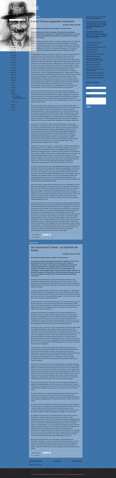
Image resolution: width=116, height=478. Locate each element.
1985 (12, 109)
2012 (12, 62)
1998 (12, 90)
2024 (12, 32)
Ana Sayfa (57, 461)
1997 (12, 92)
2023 (12, 35)
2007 (12, 75)
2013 (12, 60)
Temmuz (14, 94)
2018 (12, 47)
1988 (12, 107)
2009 (12, 70)
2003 (12, 85)
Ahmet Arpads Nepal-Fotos (93, 67)
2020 (12, 42)
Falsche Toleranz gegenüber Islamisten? (52, 21)
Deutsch (37, 237)
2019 (12, 45)
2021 (12, 40)
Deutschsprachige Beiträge (93, 56)
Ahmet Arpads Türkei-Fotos (93, 64)
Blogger (67, 474)
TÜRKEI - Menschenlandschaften (94, 73)
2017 (12, 50)
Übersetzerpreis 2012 (91, 45)
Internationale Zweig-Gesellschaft (94, 77)
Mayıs (14, 101)
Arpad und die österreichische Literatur (96, 47)
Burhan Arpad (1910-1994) (93, 62)
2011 (12, 65)
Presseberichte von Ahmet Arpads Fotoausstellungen (95, 70)
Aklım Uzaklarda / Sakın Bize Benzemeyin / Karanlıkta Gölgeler (94, 59)
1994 (12, 104)
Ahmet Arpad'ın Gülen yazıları (94, 42)
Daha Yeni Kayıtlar (35, 461)
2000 (12, 87)
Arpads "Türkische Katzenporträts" (95, 75)
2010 (12, 67)
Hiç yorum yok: (36, 234)
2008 (12, 72)
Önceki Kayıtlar (76, 461)
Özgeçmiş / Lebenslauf (92, 49)
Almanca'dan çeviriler (91, 51)
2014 (12, 57)
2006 (12, 77)
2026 (12, 27)
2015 (12, 55)
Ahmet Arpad (24, 8)
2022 (12, 37)
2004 (12, 82)
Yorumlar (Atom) (37, 464)
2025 (12, 30)
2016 (12, 52)
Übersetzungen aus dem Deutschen (95, 54)
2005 (12, 80)
